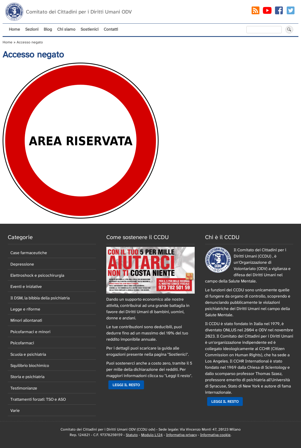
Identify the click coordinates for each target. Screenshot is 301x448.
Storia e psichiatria (27, 376)
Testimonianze (23, 388)
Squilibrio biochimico (29, 365)
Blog (48, 29)
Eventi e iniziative (26, 286)
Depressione (22, 264)
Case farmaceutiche (28, 252)
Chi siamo (66, 29)
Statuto (132, 434)
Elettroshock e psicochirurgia (37, 275)
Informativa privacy (181, 434)
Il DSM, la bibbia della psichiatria (40, 298)
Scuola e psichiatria (28, 354)
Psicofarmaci (22, 343)
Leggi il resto (126, 385)
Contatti (111, 29)
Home (14, 29)
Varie (15, 410)
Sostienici (90, 29)
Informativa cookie (215, 434)
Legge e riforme (25, 309)
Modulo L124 (152, 434)
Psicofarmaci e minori (30, 331)
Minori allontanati (26, 320)
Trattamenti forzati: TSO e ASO (38, 399)
